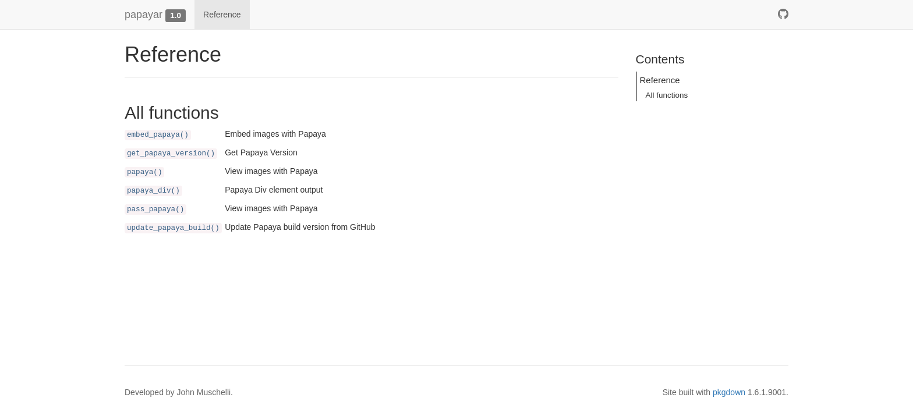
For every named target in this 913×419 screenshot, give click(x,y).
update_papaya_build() (173, 228)
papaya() (144, 172)
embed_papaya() (158, 135)
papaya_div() (153, 191)
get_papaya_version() (171, 154)
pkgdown (729, 392)
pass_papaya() (155, 209)
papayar (143, 14)
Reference (222, 14)
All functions (667, 95)
